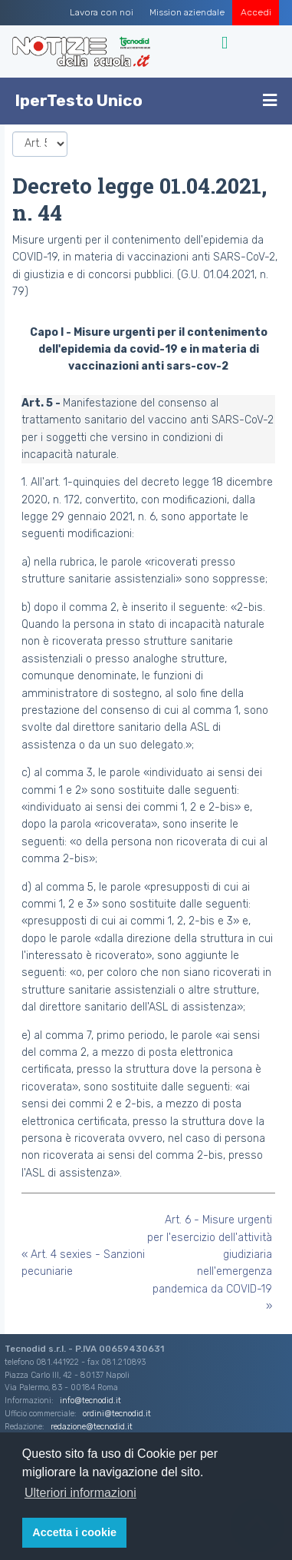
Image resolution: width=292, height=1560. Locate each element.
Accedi (256, 12)
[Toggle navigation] (226, 43)
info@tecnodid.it (90, 1401)
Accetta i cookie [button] (74, 1532)
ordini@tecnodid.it (117, 1414)
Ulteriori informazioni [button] (80, 1492)
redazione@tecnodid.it (92, 1427)
